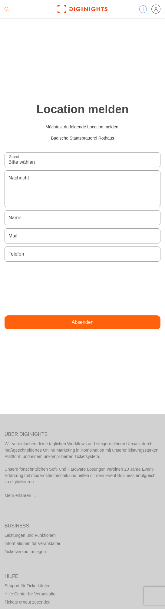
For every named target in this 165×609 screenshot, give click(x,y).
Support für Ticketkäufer (27, 585)
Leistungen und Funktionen (30, 535)
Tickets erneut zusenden (28, 602)
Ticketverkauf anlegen (25, 551)
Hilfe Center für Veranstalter (31, 593)
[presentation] (83, 288)
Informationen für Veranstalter (32, 543)
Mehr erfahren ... (20, 495)
